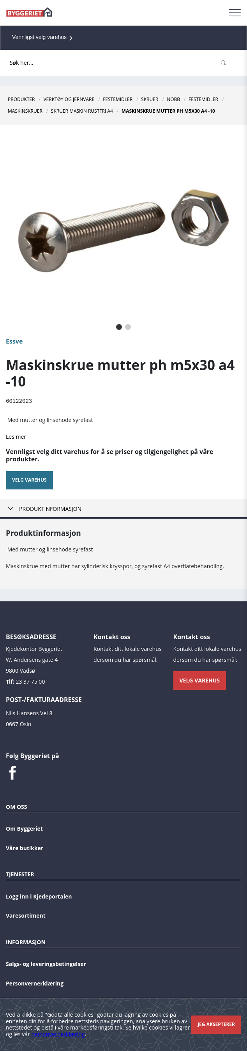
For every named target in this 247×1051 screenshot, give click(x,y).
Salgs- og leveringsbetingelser (46, 964)
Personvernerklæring (35, 983)
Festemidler (117, 99)
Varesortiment (26, 915)
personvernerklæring (58, 1034)
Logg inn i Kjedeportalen (39, 896)
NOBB (173, 99)
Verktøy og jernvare (68, 99)
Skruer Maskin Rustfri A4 (82, 111)
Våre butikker (24, 847)
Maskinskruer (25, 111)
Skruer (149, 99)
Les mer (16, 436)
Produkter (21, 99)
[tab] (123, 509)
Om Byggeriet (24, 828)
